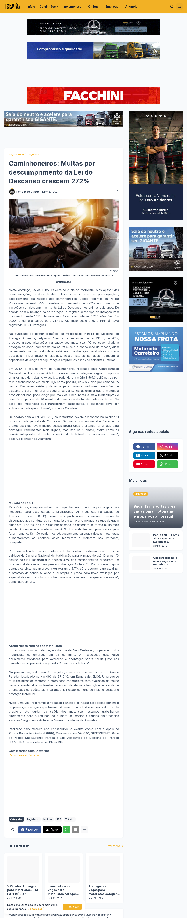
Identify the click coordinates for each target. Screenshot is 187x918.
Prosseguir (72, 906)
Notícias (47, 819)
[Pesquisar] (179, 6)
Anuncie (131, 6)
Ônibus (93, 6)
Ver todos (114, 845)
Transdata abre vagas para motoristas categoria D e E (63, 890)
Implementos (72, 6)
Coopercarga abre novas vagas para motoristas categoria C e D (165, 561)
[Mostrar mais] (84, 829)
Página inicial (16, 154)
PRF (59, 819)
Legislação (34, 154)
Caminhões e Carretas (24, 755)
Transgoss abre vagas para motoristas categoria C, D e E (104, 890)
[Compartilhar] (115, 191)
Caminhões (47, 6)
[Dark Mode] (171, 6)
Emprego (111, 6)
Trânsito (69, 819)
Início (31, 6)
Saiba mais (34, 908)
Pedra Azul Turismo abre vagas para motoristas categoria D (166, 538)
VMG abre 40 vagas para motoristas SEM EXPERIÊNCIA (22, 890)
